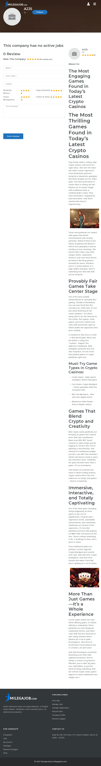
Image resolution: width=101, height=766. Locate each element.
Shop (5, 753)
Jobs (5, 738)
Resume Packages (10, 749)
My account (7, 742)
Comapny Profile (58, 715)
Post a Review (13, 136)
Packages (7, 746)
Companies (7, 735)
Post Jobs (56, 701)
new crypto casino (78, 620)
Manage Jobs (57, 704)
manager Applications (60, 708)
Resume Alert (57, 711)
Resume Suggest (59, 719)
